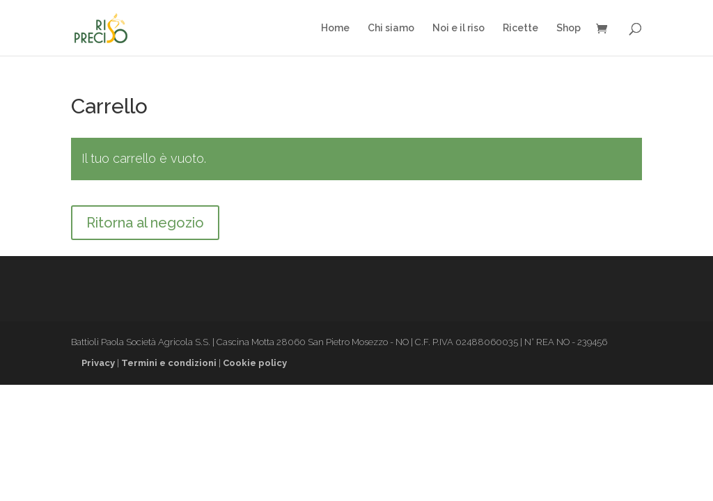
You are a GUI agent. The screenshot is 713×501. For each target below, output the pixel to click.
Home (335, 28)
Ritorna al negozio (145, 222)
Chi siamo (391, 28)
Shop (568, 28)
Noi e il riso (458, 28)
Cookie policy (255, 363)
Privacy (98, 363)
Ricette (520, 28)
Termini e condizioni (169, 363)
